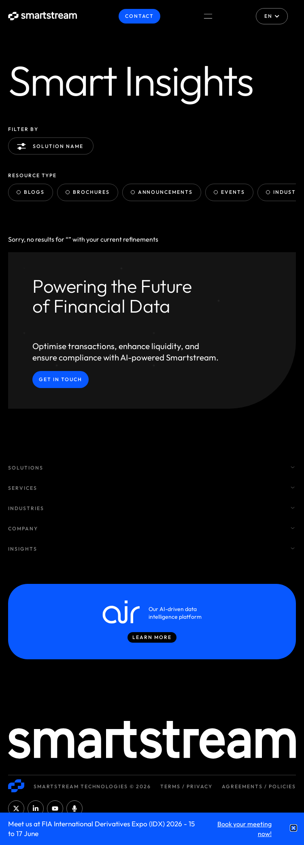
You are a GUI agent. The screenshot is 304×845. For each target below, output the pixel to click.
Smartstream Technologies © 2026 (92, 786)
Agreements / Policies (259, 786)
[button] (293, 828)
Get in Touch (60, 379)
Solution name (52, 146)
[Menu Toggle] (208, 16)
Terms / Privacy (186, 786)
